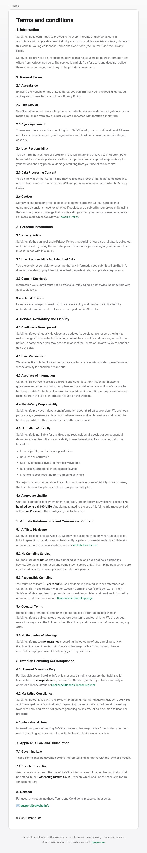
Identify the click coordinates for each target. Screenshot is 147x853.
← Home (13, 5)
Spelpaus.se (98, 842)
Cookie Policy (69, 217)
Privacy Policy (94, 837)
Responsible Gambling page (75, 598)
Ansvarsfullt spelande (34, 837)
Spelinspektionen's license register (73, 685)
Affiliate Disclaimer (85, 545)
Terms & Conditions (114, 837)
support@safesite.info (35, 805)
